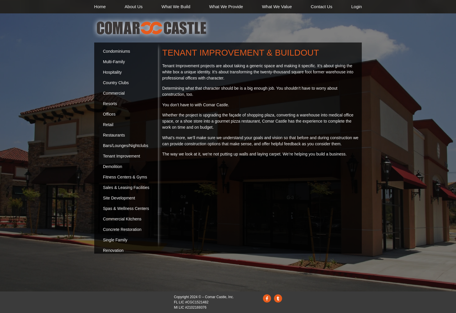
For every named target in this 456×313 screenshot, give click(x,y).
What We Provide (226, 6)
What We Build (175, 6)
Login (356, 6)
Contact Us (321, 6)
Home (100, 6)
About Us (134, 6)
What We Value (277, 6)
